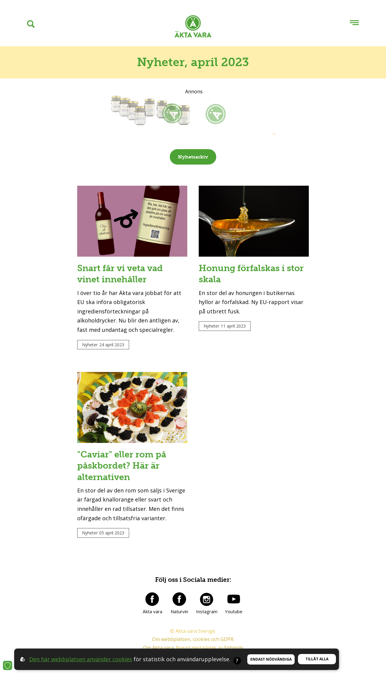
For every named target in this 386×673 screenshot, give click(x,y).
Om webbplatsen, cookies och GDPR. (193, 639)
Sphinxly (233, 647)
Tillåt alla (316, 659)
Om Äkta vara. (159, 647)
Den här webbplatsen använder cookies (80, 659)
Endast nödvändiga (271, 659)
